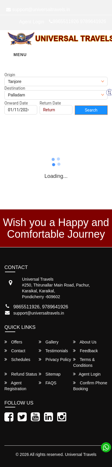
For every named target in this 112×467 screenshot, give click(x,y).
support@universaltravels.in (38, 313)
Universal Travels (80, 454)
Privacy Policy (55, 359)
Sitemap (49, 373)
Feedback (85, 350)
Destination (14, 88)
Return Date (50, 103)
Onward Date (16, 103)
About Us (84, 341)
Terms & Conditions (84, 362)
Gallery (48, 341)
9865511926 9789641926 (77, 21)
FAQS (47, 382)
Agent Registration (15, 385)
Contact (14, 350)
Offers (13, 341)
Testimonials (53, 350)
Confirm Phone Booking (90, 385)
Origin (9, 75)
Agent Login (31, 21)
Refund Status (20, 373)
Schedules (17, 359)
